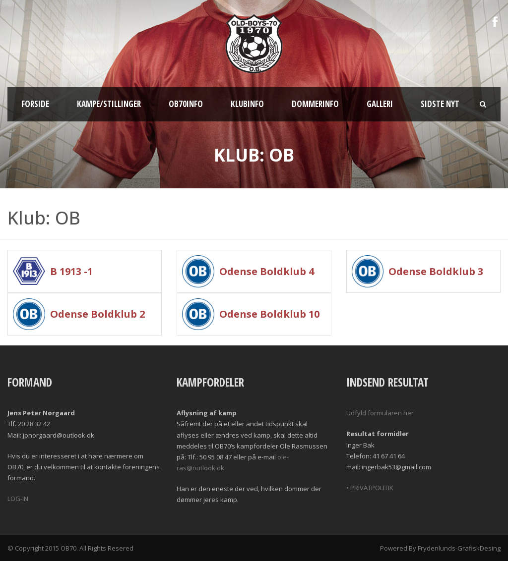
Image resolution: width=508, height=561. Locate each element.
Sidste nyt (440, 104)
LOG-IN (17, 498)
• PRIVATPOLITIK (369, 487)
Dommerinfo (315, 104)
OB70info (186, 104)
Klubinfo (247, 104)
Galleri (380, 104)
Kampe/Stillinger (109, 104)
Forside (35, 104)
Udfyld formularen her (380, 412)
